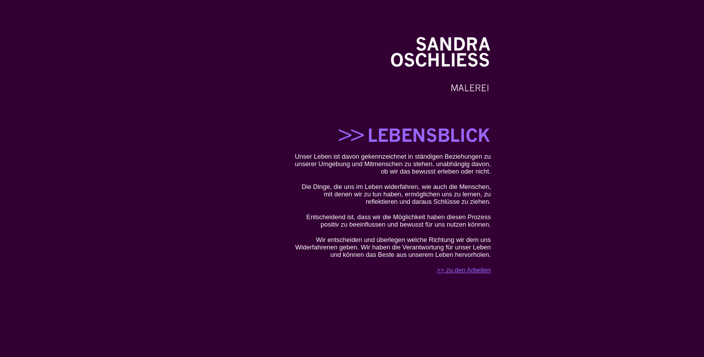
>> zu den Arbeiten (464, 270)
